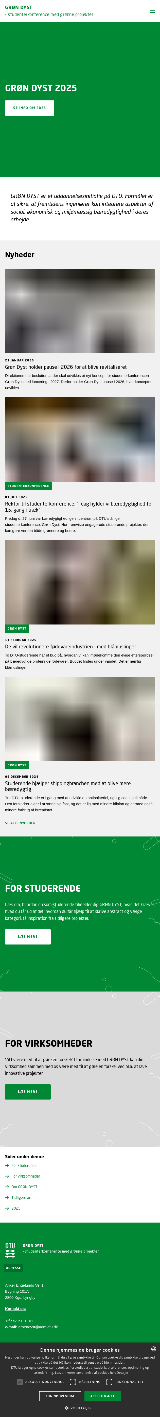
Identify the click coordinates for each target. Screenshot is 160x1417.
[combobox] (153, 1348)
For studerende (21, 1165)
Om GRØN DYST (21, 1186)
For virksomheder (22, 1176)
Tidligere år (17, 1197)
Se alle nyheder (20, 823)
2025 (13, 1208)
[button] (152, 11)
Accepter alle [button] (102, 1396)
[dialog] (80, 1380)
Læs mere (28, 937)
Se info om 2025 (30, 108)
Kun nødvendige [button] (60, 1396)
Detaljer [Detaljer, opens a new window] (123, 1372)
